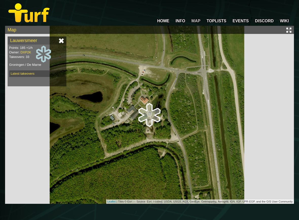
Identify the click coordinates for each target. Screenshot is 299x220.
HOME (163, 21)
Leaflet (111, 201)
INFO (180, 21)
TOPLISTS (216, 21)
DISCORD (264, 21)
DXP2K (26, 52)
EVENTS (241, 21)
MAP (195, 21)
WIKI (284, 21)
